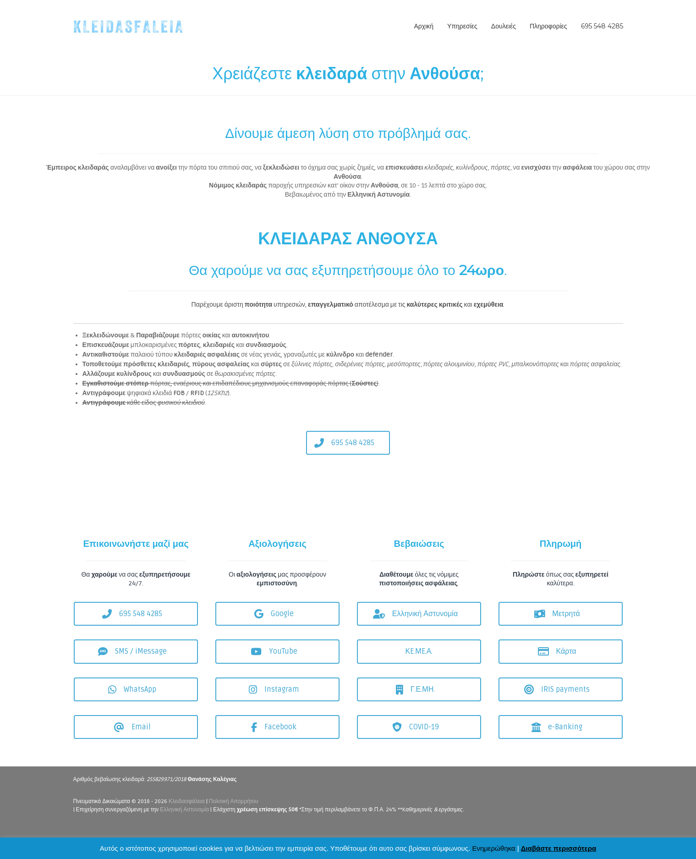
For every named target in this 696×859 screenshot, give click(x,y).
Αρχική (424, 26)
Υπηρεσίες (462, 26)
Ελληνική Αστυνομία (184, 809)
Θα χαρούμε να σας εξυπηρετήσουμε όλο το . (348, 270)
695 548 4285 (602, 26)
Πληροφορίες (548, 26)
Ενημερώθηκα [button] (493, 848)
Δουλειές (503, 26)
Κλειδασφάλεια (187, 801)
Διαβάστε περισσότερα (558, 848)
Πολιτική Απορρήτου (233, 801)
